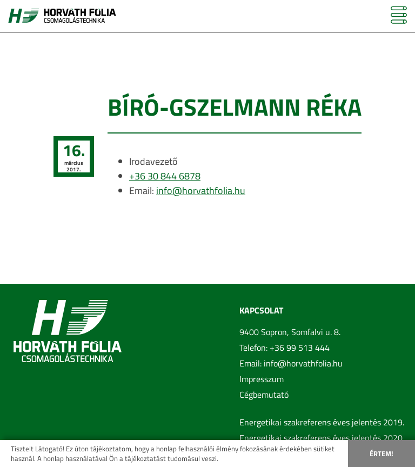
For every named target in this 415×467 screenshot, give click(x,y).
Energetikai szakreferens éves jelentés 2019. (321, 422)
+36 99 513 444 (300, 347)
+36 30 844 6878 (164, 176)
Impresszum (261, 378)
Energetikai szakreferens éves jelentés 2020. (321, 437)
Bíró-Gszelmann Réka (235, 107)
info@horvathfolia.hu (200, 190)
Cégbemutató (264, 394)
